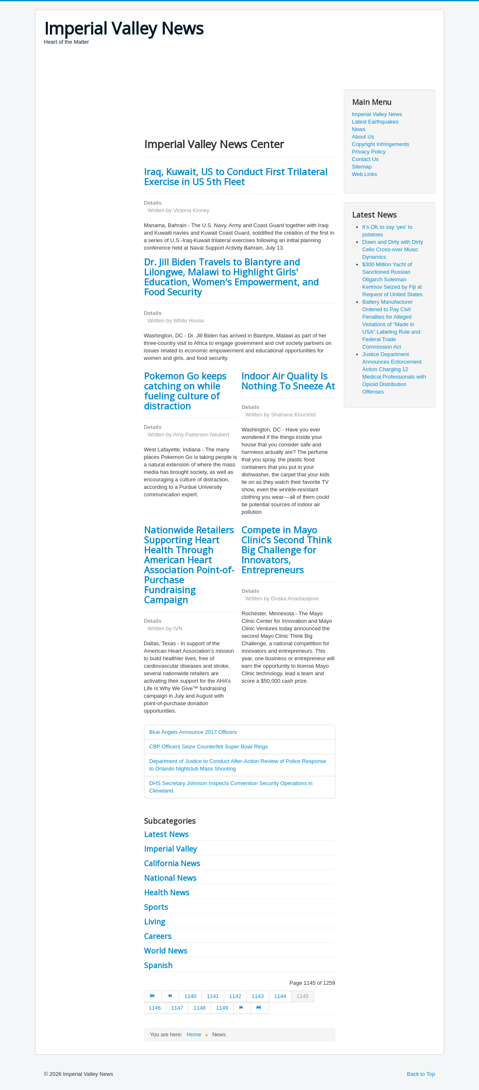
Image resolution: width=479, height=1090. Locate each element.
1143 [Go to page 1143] (258, 996)
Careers (157, 936)
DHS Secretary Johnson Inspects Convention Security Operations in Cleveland (231, 787)
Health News (166, 892)
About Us (363, 137)
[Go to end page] (259, 1008)
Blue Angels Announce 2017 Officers (193, 732)
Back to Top (421, 1074)
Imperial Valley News (377, 114)
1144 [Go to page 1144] (280, 996)
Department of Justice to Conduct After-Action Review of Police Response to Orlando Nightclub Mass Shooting (238, 765)
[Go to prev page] (170, 996)
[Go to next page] (242, 1008)
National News (170, 878)
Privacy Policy (369, 152)
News (359, 129)
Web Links (364, 174)
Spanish (158, 965)
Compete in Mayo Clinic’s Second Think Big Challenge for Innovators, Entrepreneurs (286, 549)
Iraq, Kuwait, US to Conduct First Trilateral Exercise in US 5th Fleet (236, 176)
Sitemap (362, 167)
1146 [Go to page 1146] (155, 1008)
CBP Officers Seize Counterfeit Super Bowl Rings (208, 746)
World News (165, 951)
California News (172, 863)
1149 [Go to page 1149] (222, 1008)
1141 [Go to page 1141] (213, 996)
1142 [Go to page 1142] (235, 996)
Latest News (166, 834)
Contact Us (365, 159)
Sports (156, 907)
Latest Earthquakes (375, 122)
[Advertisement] (195, 68)
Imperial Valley (170, 849)
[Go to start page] (153, 996)
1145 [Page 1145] (303, 996)
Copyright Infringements (381, 144)
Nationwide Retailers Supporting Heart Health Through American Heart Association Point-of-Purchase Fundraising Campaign (189, 564)
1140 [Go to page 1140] (190, 996)
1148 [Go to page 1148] (200, 1008)
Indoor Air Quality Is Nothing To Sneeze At (288, 380)
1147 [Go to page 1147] (177, 1008)
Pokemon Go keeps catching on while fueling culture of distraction (185, 390)
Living (154, 922)
